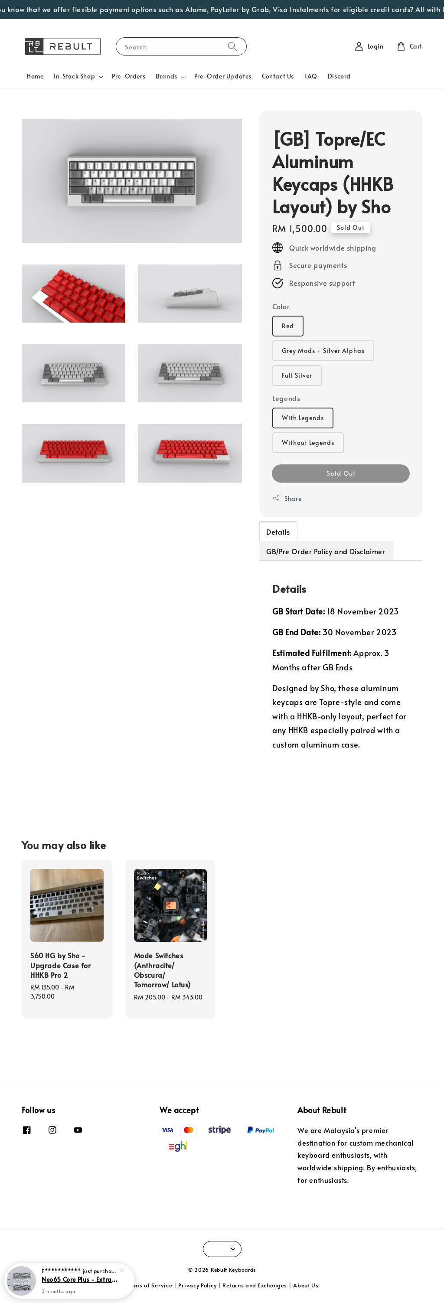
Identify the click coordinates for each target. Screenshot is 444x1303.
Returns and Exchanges (254, 1285)
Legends (286, 398)
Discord (339, 76)
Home (35, 76)
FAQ (310, 76)
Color (281, 306)
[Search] (232, 46)
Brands (166, 76)
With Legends (303, 418)
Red (288, 326)
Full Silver (297, 375)
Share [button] (286, 498)
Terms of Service (148, 1285)
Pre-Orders (128, 76)
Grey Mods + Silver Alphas (323, 350)
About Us (306, 1285)
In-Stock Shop (74, 76)
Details (278, 531)
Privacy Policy (197, 1285)
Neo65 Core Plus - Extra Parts (80, 1284)
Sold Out (341, 472)
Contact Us (278, 76)
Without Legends (308, 442)
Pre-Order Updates (222, 76)
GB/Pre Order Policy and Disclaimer (325, 551)
